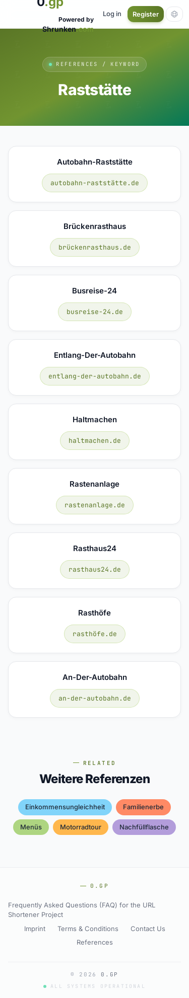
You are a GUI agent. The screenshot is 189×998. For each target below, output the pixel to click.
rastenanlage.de (95, 505)
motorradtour (80, 827)
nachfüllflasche (144, 827)
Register (146, 14)
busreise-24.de (95, 312)
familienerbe (143, 807)
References (95, 942)
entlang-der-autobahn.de (94, 376)
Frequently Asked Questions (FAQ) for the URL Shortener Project (81, 910)
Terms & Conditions (87, 929)
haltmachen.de (95, 440)
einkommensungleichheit (65, 807)
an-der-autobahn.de (94, 698)
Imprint (34, 929)
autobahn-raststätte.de (94, 183)
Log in (112, 14)
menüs (31, 827)
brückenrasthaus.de (94, 247)
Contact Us (148, 929)
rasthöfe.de (95, 634)
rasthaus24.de (95, 569)
